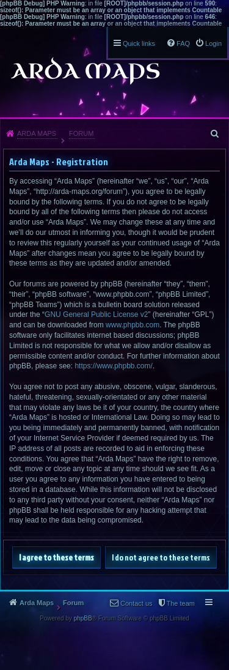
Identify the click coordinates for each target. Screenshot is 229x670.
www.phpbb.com (132, 325)
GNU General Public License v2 (96, 314)
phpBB (83, 618)
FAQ (183, 43)
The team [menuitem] (181, 603)
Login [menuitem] (213, 43)
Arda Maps (36, 133)
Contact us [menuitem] (136, 603)
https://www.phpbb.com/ (113, 366)
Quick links (139, 43)
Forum (81, 133)
